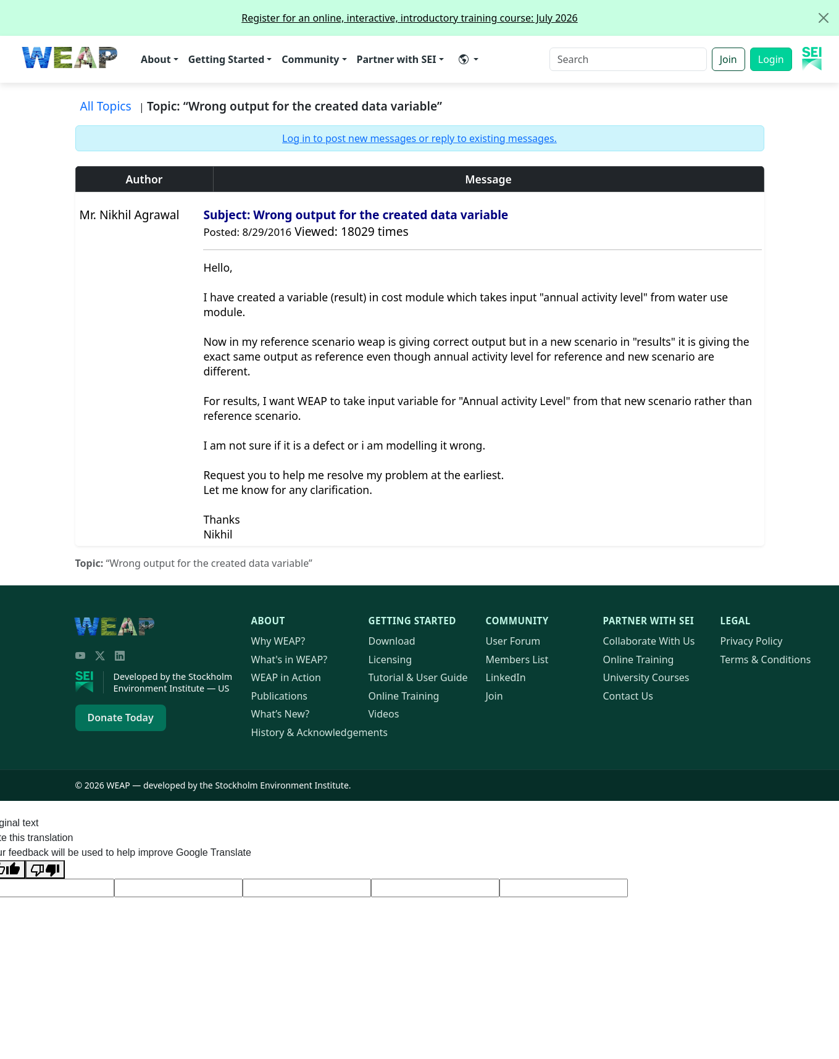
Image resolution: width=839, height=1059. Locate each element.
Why (278, 641)
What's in (289, 659)
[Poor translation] (45, 869)
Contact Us (628, 696)
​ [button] (464, 59)
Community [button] (310, 59)
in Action (286, 677)
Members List (517, 659)
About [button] (156, 59)
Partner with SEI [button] (396, 59)
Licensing (390, 659)
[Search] (628, 59)
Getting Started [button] (226, 59)
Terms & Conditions (765, 659)
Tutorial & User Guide (418, 677)
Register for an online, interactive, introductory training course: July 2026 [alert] (539, 18)
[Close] (823, 18)
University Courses (646, 677)
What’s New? (280, 714)
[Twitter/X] (100, 656)
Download (392, 641)
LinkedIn (506, 677)
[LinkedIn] (120, 656)
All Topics (105, 106)
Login (771, 59)
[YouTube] (80, 656)
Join (728, 59)
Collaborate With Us (649, 641)
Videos (384, 714)
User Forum (513, 641)
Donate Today (121, 717)
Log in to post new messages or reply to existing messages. (419, 138)
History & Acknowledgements (319, 732)
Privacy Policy (751, 641)
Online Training (404, 696)
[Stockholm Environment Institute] (89, 682)
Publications (279, 696)
